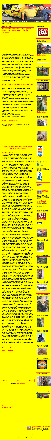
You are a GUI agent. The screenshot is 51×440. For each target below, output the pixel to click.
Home (18, 380)
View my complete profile (6, 407)
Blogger (32, 437)
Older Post (31, 380)
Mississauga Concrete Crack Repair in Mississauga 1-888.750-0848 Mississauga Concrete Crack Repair (42, 201)
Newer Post (4, 380)
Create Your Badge (40, 165)
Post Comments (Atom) (20, 383)
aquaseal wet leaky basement (8, 405)
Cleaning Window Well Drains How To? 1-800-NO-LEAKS (45, 192)
